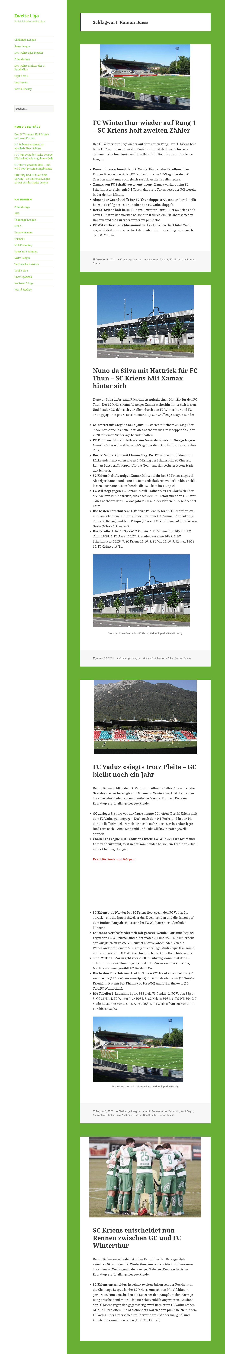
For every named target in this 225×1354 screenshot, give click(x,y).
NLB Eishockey (23, 245)
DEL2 (17, 226)
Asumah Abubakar (104, 1115)
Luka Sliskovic (124, 1115)
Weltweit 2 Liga (23, 283)
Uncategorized (23, 277)
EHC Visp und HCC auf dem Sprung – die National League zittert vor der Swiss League (32, 178)
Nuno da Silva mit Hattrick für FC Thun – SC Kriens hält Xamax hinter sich (145, 378)
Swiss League (22, 46)
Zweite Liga (26, 16)
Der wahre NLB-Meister (28, 52)
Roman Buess (183, 658)
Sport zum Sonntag (25, 251)
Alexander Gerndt (157, 259)
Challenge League (25, 39)
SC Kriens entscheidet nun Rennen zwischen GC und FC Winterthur (137, 1237)
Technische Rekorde (26, 264)
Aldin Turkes (152, 1111)
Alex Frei (151, 658)
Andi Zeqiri (186, 1111)
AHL (17, 213)
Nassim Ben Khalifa (145, 1115)
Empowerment (23, 232)
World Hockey (23, 89)
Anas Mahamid (170, 1111)
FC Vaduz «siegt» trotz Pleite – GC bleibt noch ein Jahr (144, 770)
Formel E (19, 239)
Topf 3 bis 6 (21, 76)
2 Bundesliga (22, 59)
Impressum (21, 82)
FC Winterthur (177, 259)
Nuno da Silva (165, 658)
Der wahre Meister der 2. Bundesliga (29, 67)
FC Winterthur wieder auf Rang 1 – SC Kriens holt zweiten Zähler (144, 126)
